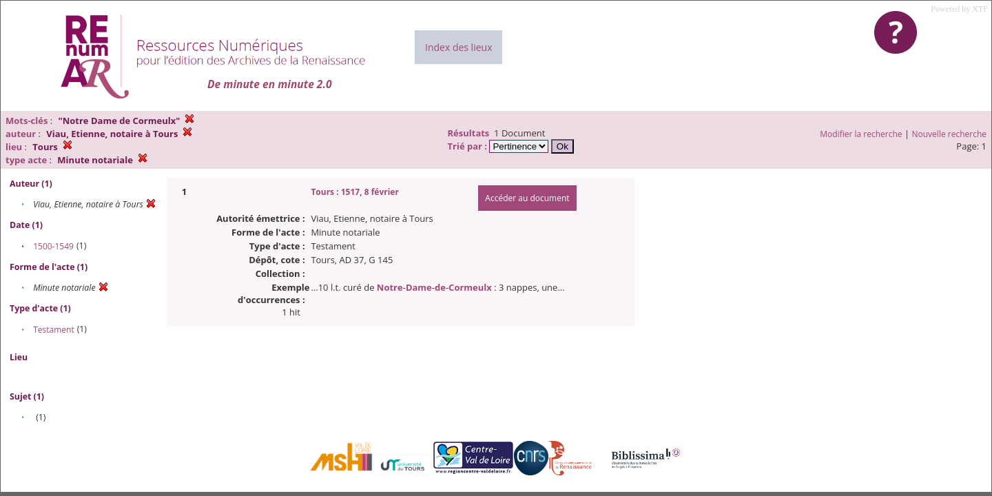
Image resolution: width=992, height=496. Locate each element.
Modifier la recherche (861, 134)
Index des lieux (458, 47)
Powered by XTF (959, 9)
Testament (53, 329)
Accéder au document (527, 198)
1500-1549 (53, 246)
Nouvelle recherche (949, 134)
